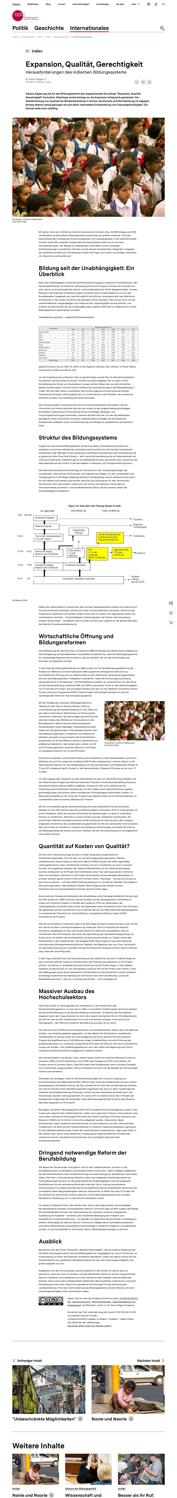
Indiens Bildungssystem (82, 37)
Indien (48, 37)
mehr (135, 4)
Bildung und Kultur (61, 37)
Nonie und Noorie (110, 1419)
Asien (40, 37)
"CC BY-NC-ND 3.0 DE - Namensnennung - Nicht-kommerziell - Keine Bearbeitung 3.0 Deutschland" (102, 1302)
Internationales (28, 37)
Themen (15, 37)
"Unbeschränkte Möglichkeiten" (44, 1419)
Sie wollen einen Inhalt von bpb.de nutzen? (89, 1326)
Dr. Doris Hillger (36, 79)
